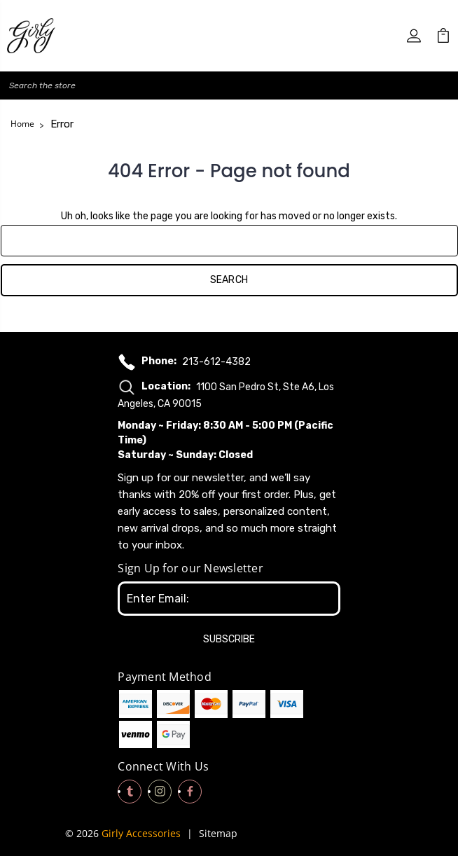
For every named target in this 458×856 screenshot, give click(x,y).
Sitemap (218, 833)
